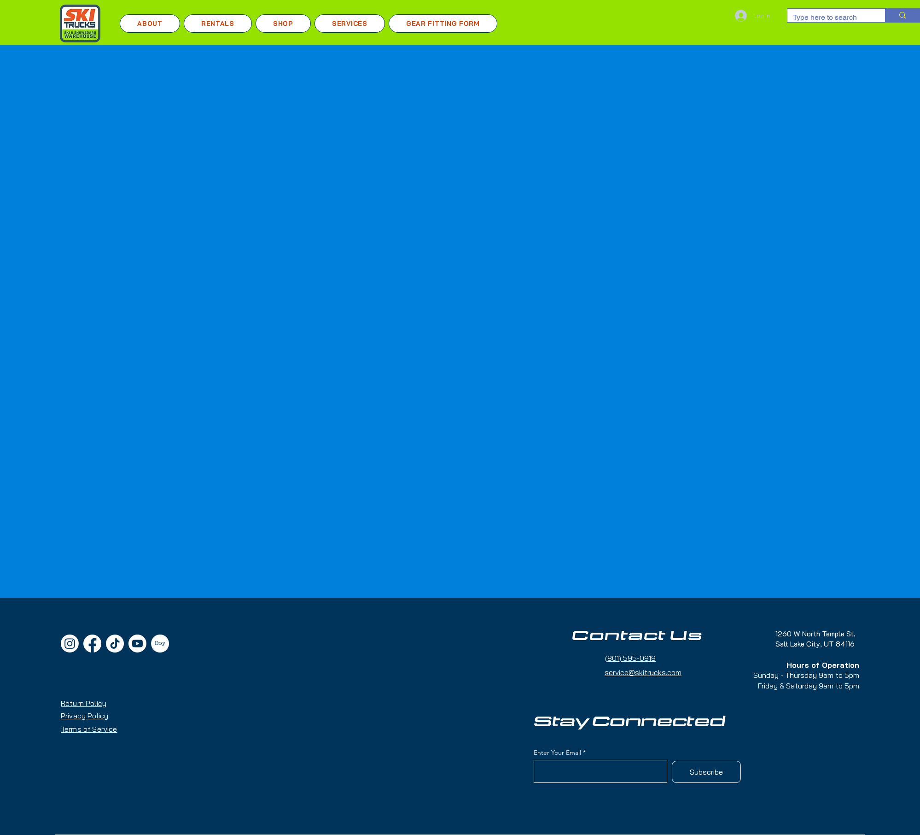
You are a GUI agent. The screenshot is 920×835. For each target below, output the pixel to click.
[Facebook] (92, 644)
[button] (218, 23)
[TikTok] (115, 644)
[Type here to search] (829, 17)
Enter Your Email (557, 752)
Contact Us (637, 636)
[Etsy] (160, 644)
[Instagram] (70, 644)
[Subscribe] (706, 772)
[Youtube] (137, 644)
